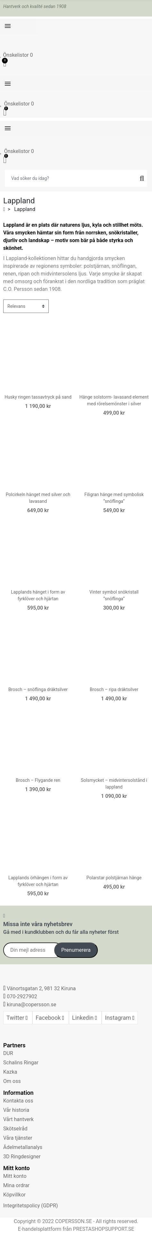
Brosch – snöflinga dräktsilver (38, 689)
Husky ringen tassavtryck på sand (38, 397)
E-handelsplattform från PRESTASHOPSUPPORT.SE (76, 1229)
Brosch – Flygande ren (38, 780)
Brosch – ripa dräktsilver (114, 689)
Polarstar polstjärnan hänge (114, 877)
